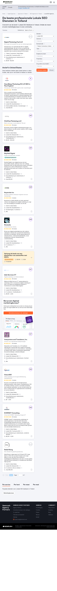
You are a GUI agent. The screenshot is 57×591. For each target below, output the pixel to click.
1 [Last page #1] (24, 538)
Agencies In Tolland (23, 13)
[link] (51, 2)
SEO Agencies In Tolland (36, 13)
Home (3, 13)
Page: (15, 538)
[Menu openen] (54, 2)
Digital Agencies (12, 13)
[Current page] (19, 538)
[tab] (6, 547)
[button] (29, 30)
